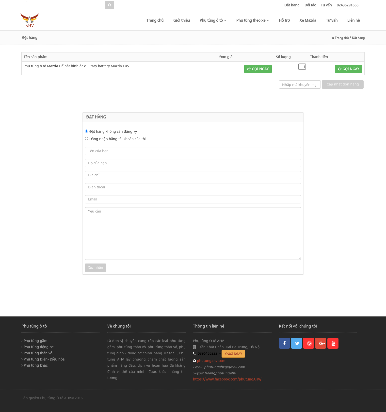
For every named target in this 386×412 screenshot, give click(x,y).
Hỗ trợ (284, 20)
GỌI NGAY (258, 68)
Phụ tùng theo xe (252, 20)
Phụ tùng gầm (34, 340)
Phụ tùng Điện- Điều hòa (42, 359)
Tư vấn (326, 5)
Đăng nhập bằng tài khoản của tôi (117, 138)
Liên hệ (353, 20)
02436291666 (347, 5)
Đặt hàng (292, 5)
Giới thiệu (181, 20)
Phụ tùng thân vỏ (36, 353)
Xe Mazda (308, 20)
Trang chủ (154, 20)
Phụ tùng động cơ (37, 347)
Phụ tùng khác (34, 365)
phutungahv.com (210, 360)
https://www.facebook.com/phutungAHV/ (227, 379)
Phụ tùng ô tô (213, 20)
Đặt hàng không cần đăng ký (113, 131)
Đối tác (310, 5)
